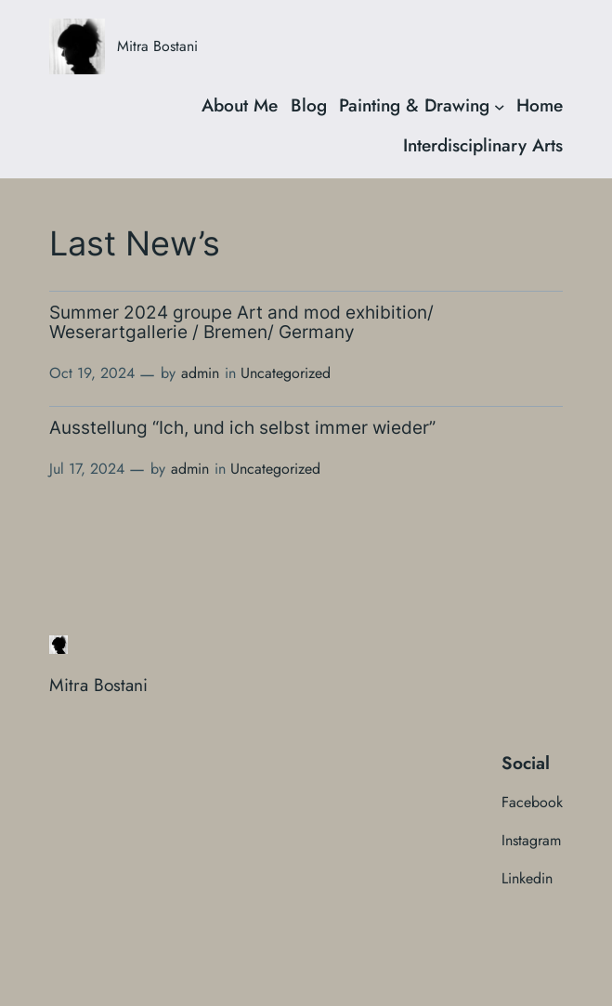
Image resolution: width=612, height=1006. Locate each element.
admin (200, 373)
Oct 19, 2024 (92, 373)
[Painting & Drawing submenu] (499, 105)
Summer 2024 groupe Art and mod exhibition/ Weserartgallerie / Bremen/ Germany (241, 323)
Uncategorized (286, 373)
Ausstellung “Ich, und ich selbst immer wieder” (242, 428)
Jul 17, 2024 (86, 468)
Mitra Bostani (157, 46)
